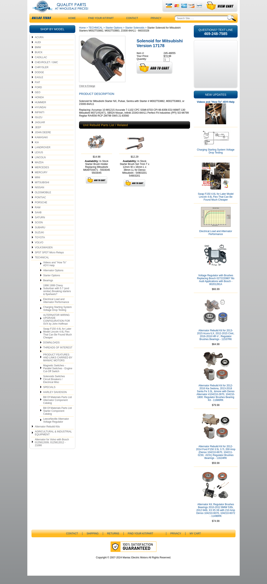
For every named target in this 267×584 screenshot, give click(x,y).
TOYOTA (40, 245)
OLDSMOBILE (43, 200)
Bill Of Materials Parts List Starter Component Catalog (57, 419)
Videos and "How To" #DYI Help (54, 272)
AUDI (38, 50)
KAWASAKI (41, 145)
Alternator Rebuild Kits (47, 434)
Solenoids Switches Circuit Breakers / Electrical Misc (54, 387)
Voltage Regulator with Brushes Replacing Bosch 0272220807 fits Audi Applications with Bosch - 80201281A (215, 288)
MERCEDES (42, 175)
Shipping (92, 541)
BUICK (39, 60)
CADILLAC (41, 65)
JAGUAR (40, 130)
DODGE (39, 80)
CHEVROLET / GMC (46, 70)
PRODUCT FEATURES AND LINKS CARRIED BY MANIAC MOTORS (57, 366)
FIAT (37, 90)
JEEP (38, 135)
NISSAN (39, 195)
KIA (37, 150)
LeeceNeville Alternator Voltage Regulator (56, 429)
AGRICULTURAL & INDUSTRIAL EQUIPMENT (53, 441)
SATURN (40, 225)
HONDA (39, 105)
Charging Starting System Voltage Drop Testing (57, 317)
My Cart (195, 541)
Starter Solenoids (134, 36)
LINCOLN (40, 165)
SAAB (38, 220)
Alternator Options (53, 278)
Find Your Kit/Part (101, 26)
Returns (113, 541)
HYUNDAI (40, 115)
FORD (38, 95)
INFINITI (39, 120)
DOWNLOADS (51, 350)
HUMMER (40, 110)
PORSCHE (41, 210)
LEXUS (39, 160)
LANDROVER (42, 155)
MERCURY (41, 180)
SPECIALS (49, 395)
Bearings (48, 288)
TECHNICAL (42, 265)
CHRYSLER (41, 75)
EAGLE (39, 85)
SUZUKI (39, 240)
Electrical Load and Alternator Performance (56, 309)
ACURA (39, 45)
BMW (38, 55)
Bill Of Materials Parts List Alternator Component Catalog (57, 408)
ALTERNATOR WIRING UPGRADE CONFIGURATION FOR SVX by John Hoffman (56, 328)
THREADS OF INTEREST (57, 355)
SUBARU (40, 235)
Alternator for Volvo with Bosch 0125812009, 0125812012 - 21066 (52, 450)
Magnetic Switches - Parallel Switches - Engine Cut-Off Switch (57, 376)
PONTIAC (40, 205)
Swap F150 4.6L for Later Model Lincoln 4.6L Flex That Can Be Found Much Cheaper (57, 341)
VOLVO (39, 250)
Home (82, 36)
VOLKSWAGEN (44, 255)
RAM (37, 215)
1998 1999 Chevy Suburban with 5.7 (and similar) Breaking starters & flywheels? (57, 298)
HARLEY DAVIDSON (55, 400)
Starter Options (51, 283)
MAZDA (39, 170)
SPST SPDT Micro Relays (49, 260)
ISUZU (38, 125)
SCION (39, 230)
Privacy (156, 26)
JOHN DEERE (43, 140)
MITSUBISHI (42, 190)
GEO (37, 100)
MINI (37, 185)
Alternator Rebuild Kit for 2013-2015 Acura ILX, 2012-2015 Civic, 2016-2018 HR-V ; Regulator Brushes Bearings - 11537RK (215, 343)
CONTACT (132, 26)
